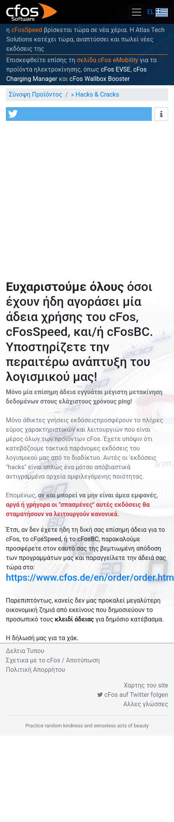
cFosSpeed (26, 30)
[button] (79, 114)
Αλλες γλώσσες (145, 704)
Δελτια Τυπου (25, 651)
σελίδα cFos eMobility (107, 60)
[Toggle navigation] (136, 12)
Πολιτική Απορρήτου (35, 669)
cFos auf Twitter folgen (132, 694)
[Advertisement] (73, 202)
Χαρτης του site (146, 685)
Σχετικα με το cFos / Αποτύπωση (53, 660)
